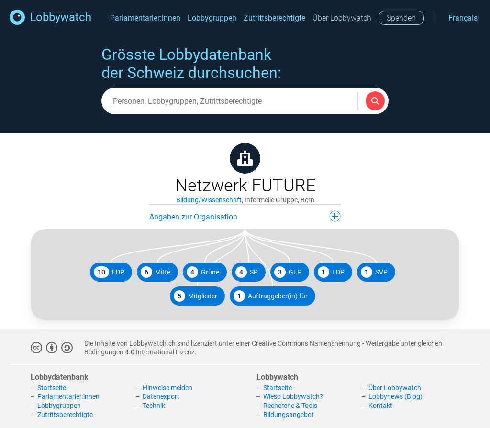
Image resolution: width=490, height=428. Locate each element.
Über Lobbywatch (341, 17)
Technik (154, 405)
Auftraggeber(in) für (271, 296)
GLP (287, 272)
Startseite (51, 388)
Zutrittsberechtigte (274, 17)
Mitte (155, 272)
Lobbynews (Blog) (395, 396)
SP (246, 272)
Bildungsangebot (288, 414)
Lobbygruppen (212, 17)
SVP (374, 272)
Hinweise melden (167, 388)
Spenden (401, 17)
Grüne (203, 272)
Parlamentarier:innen (145, 17)
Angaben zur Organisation (245, 216)
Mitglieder (195, 296)
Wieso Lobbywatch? (293, 396)
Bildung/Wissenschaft (209, 200)
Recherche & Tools (290, 405)
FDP (109, 272)
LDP (331, 272)
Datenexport (161, 396)
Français (463, 17)
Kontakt (380, 405)
